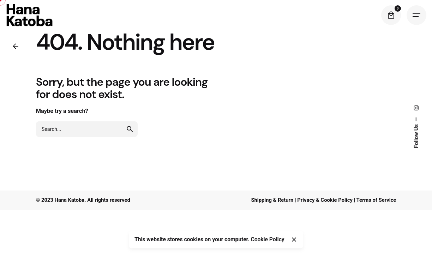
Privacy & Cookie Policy (325, 200)
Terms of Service (376, 200)
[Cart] (391, 15)
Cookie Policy (267, 239)
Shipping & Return (272, 200)
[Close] (294, 239)
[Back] (15, 46)
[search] (130, 129)
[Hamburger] (416, 15)
